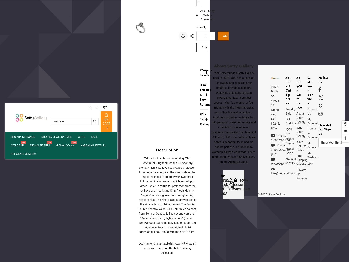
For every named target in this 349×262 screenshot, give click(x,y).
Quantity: (201, 27)
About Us (234, 162)
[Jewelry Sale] (290, 111)
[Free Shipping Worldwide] (303, 160)
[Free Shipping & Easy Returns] (204, 94)
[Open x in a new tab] (320, 97)
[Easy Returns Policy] (301, 146)
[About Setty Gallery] (300, 118)
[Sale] (94, 137)
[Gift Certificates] (292, 121)
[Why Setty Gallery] (204, 119)
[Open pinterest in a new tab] (320, 105)
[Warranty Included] (204, 72)
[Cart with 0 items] (106, 121)
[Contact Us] (312, 111)
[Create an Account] (312, 133)
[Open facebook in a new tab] (319, 89)
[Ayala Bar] (17, 145)
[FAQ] (310, 163)
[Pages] (56, 137)
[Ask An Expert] (205, 15)
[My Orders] (311, 145)
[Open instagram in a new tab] (320, 114)
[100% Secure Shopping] (241, 184)
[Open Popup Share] (192, 36)
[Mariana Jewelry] (290, 161)
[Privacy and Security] (301, 174)
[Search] (95, 121)
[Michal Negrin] (40, 145)
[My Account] (312, 121)
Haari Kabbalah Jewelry (177, 248)
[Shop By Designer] (23, 137)
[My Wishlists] (313, 155)
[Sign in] (89, 107)
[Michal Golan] (65, 145)
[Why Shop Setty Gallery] (300, 132)
